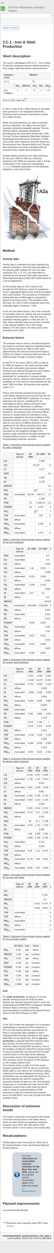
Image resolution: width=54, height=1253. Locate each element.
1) (37, 490)
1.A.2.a (6, 166)
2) (37, 511)
